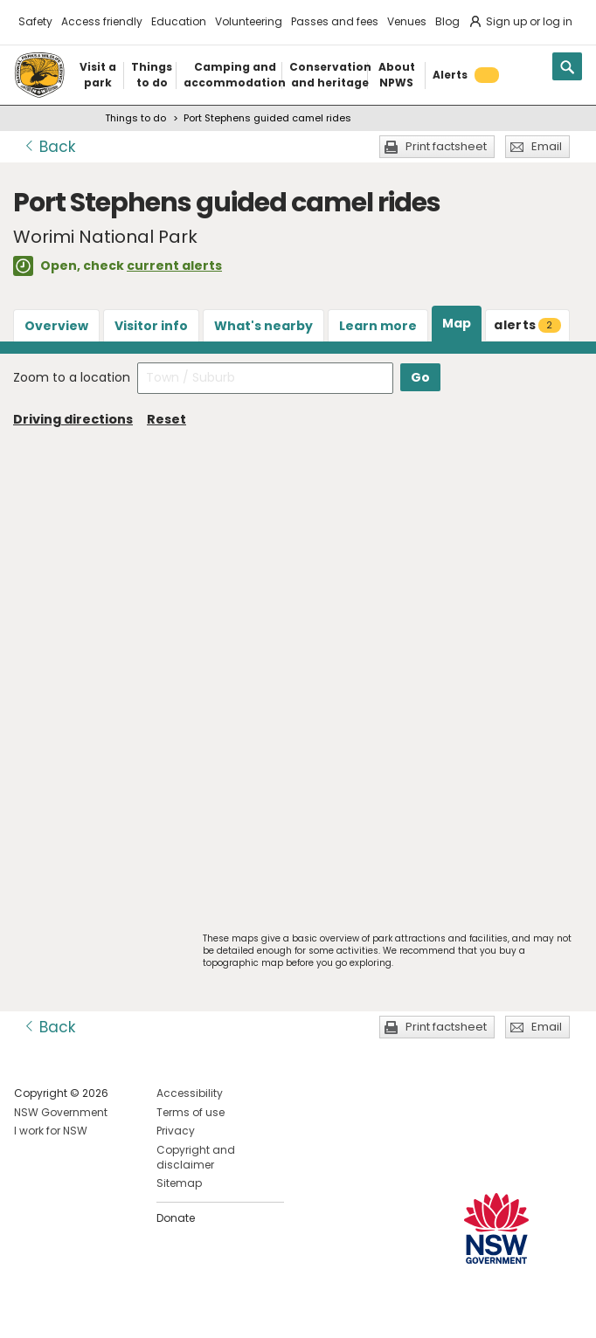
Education (178, 21)
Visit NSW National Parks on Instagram (68, 1310)
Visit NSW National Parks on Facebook (30, 1310)
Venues (406, 21)
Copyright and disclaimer (195, 1157)
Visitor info (151, 325)
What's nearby (263, 325)
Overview (56, 325)
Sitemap (179, 1183)
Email (546, 146)
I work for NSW (50, 1130)
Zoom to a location (71, 377)
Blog (447, 21)
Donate (175, 1217)
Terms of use (190, 1112)
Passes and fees (334, 21)
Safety (35, 21)
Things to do (135, 118)
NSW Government (60, 1112)
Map (456, 323)
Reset (166, 419)
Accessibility (189, 1093)
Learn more (378, 325)
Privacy (175, 1130)
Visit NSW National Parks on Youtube (105, 1310)
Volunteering (248, 21)
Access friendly (101, 21)
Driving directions (73, 419)
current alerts (174, 265)
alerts (527, 325)
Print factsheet (446, 146)
